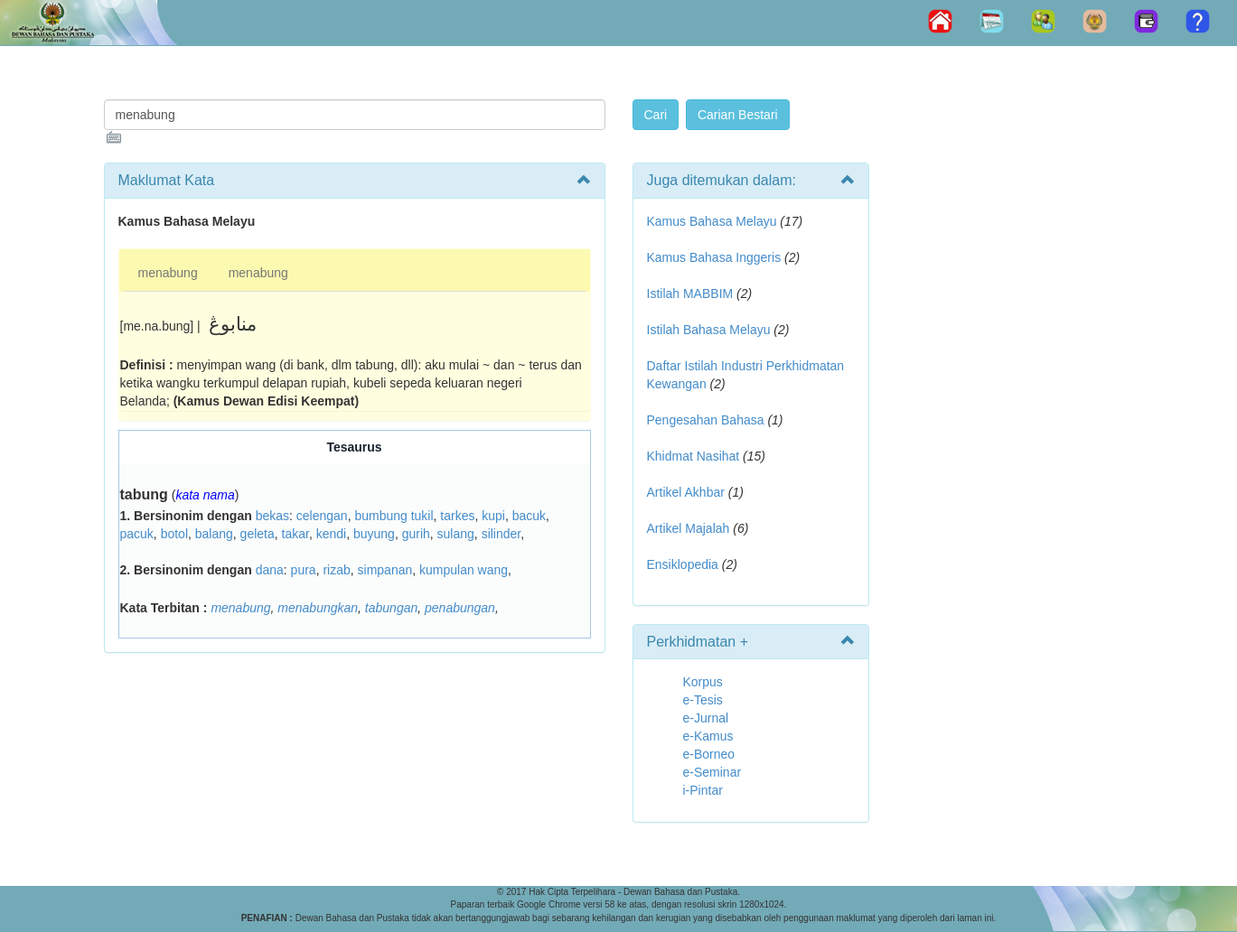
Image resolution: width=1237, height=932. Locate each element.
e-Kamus (708, 736)
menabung (168, 273)
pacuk (137, 534)
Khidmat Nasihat (693, 456)
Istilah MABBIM (690, 293)
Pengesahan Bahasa (705, 420)
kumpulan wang (463, 570)
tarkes (457, 515)
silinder (501, 534)
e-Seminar (712, 772)
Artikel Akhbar (686, 492)
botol (174, 534)
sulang (455, 534)
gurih (416, 534)
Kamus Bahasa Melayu (714, 221)
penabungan (460, 608)
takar (295, 534)
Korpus (703, 682)
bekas (272, 515)
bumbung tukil (393, 515)
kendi (331, 534)
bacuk (529, 515)
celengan (322, 515)
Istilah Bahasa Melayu (709, 329)
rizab (336, 570)
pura (303, 570)
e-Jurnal (706, 718)
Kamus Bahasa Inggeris (714, 257)
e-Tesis (703, 700)
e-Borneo (709, 754)
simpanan (385, 570)
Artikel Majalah (688, 528)
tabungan (391, 608)
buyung (374, 534)
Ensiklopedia (682, 564)
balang (214, 534)
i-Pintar (703, 790)
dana (270, 570)
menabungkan (317, 608)
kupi (493, 515)
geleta (257, 534)
